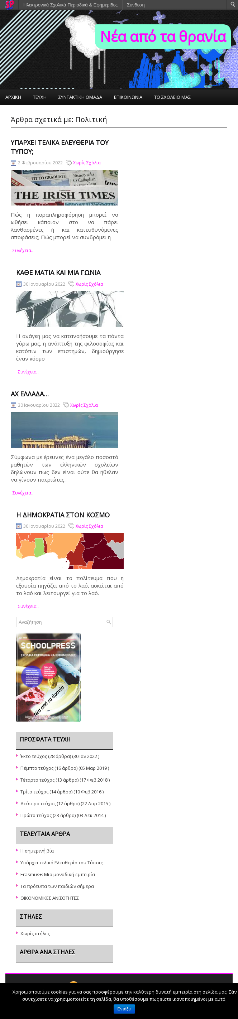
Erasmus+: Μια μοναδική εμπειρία (57, 874)
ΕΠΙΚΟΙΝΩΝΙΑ (128, 97)
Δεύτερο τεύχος (38, 803)
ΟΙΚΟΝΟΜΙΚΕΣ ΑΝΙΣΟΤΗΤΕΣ (49, 898)
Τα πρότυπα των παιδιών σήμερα (57, 886)
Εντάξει (125, 1008)
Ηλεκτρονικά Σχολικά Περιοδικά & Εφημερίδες (70, 5)
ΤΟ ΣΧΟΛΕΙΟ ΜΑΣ (172, 97)
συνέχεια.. (23, 250)
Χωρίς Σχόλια (87, 163)
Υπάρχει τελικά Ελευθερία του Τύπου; (61, 862)
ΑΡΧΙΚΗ (13, 97)
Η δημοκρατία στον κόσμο (63, 515)
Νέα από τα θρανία (163, 36)
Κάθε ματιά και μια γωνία (58, 272)
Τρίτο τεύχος (34, 791)
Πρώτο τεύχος (36, 815)
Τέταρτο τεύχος (37, 780)
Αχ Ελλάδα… (30, 394)
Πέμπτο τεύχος (36, 768)
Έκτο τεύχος (33, 756)
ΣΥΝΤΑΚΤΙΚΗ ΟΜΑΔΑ (80, 97)
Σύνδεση (136, 5)
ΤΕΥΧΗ (40, 97)
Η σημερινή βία (37, 850)
